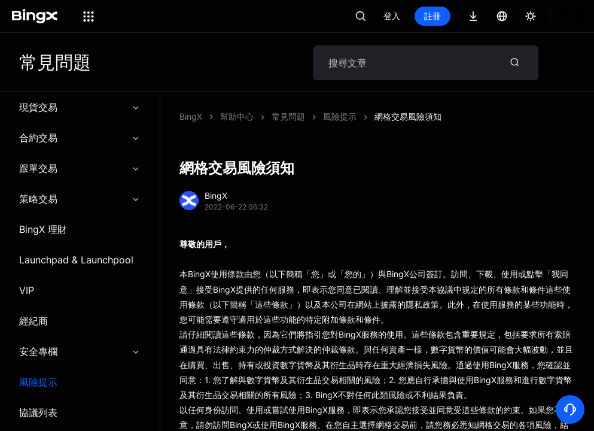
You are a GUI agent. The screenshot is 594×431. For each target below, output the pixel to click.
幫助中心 (237, 116)
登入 (391, 16)
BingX (190, 116)
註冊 (432, 16)
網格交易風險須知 (305, 116)
